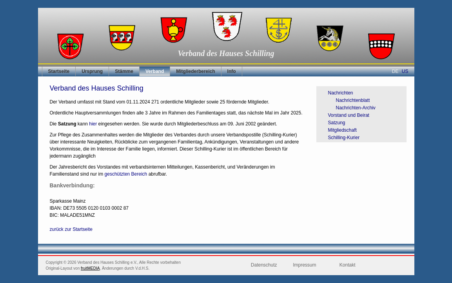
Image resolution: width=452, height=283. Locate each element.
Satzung (336, 122)
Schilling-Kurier (344, 137)
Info (231, 71)
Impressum (304, 265)
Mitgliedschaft (342, 130)
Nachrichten (340, 93)
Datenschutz (264, 265)
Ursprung (92, 71)
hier (93, 124)
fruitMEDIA (90, 268)
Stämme (124, 71)
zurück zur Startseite (71, 229)
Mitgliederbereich (195, 71)
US (405, 71)
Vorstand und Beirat (348, 115)
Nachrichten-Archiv (356, 108)
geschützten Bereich (126, 174)
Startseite (59, 71)
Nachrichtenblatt (353, 100)
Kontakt (347, 265)
